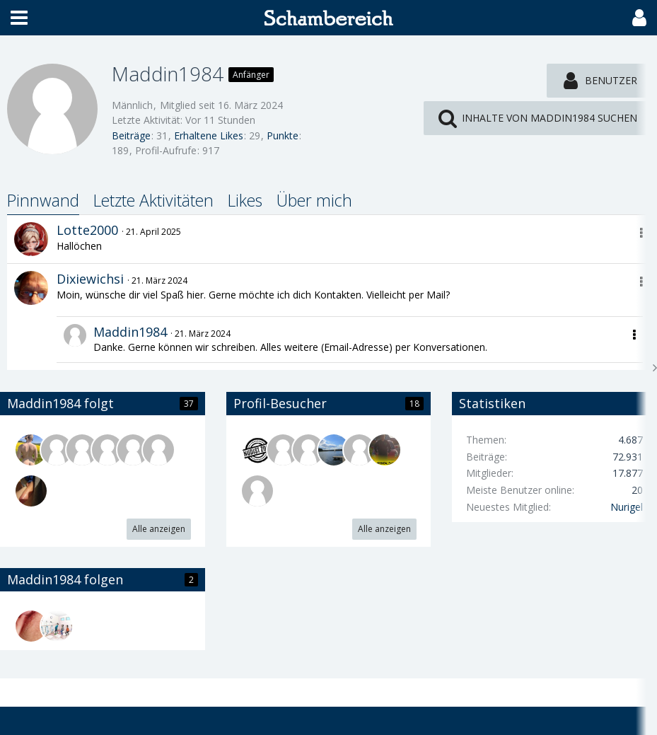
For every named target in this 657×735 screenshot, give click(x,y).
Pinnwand (43, 200)
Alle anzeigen (158, 529)
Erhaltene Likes (208, 135)
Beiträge (131, 135)
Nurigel (626, 507)
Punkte (282, 135)
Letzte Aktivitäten (153, 200)
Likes (245, 200)
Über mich (314, 200)
